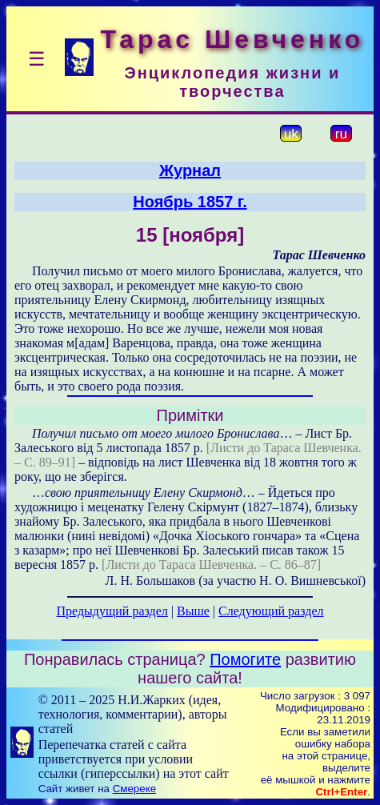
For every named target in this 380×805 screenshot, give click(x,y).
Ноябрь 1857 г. (189, 201)
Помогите (245, 659)
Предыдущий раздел (112, 611)
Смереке (134, 789)
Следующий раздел (270, 611)
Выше (193, 611)
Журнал (190, 170)
